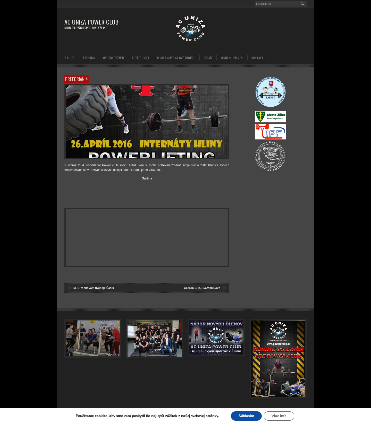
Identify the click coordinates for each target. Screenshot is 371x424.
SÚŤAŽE (208, 58)
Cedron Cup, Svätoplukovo (202, 287)
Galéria (147, 178)
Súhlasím (249, 416)
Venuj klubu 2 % (232, 58)
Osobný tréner (113, 58)
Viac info (281, 416)
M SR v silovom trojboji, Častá (93, 287)
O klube (69, 58)
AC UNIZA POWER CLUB (91, 21)
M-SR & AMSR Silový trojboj (176, 58)
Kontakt (257, 58)
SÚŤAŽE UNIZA (140, 58)
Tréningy (89, 58)
